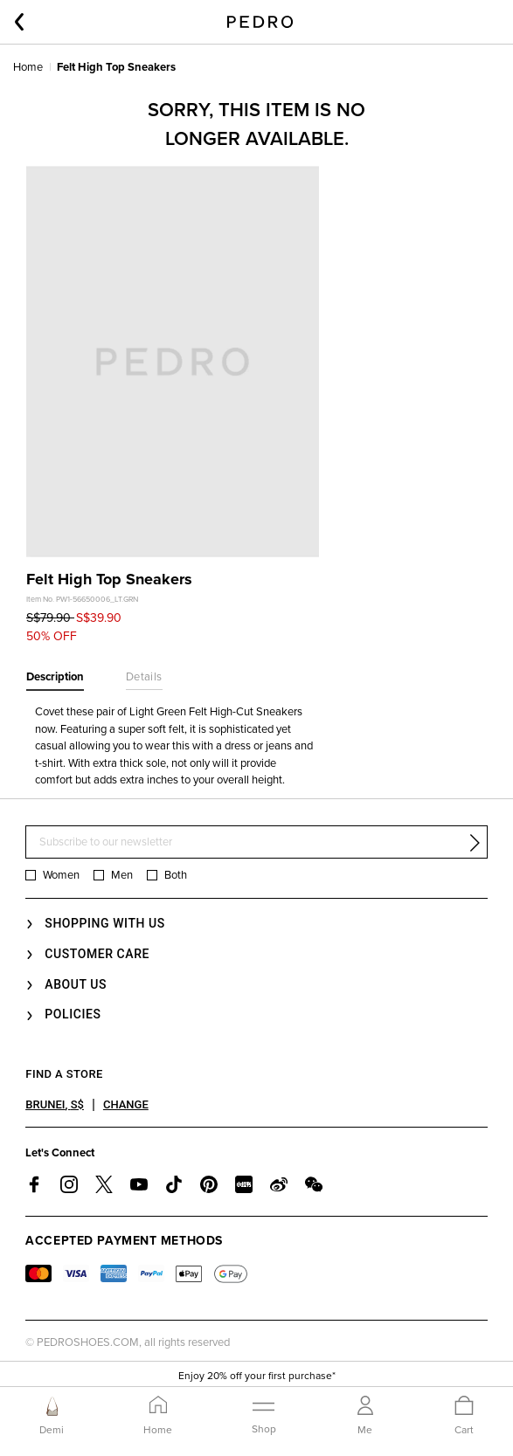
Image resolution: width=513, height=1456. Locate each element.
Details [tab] (144, 677)
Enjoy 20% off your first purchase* (257, 1376)
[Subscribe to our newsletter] (256, 842)
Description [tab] (55, 677)
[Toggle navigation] (264, 1415)
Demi (51, 1430)
